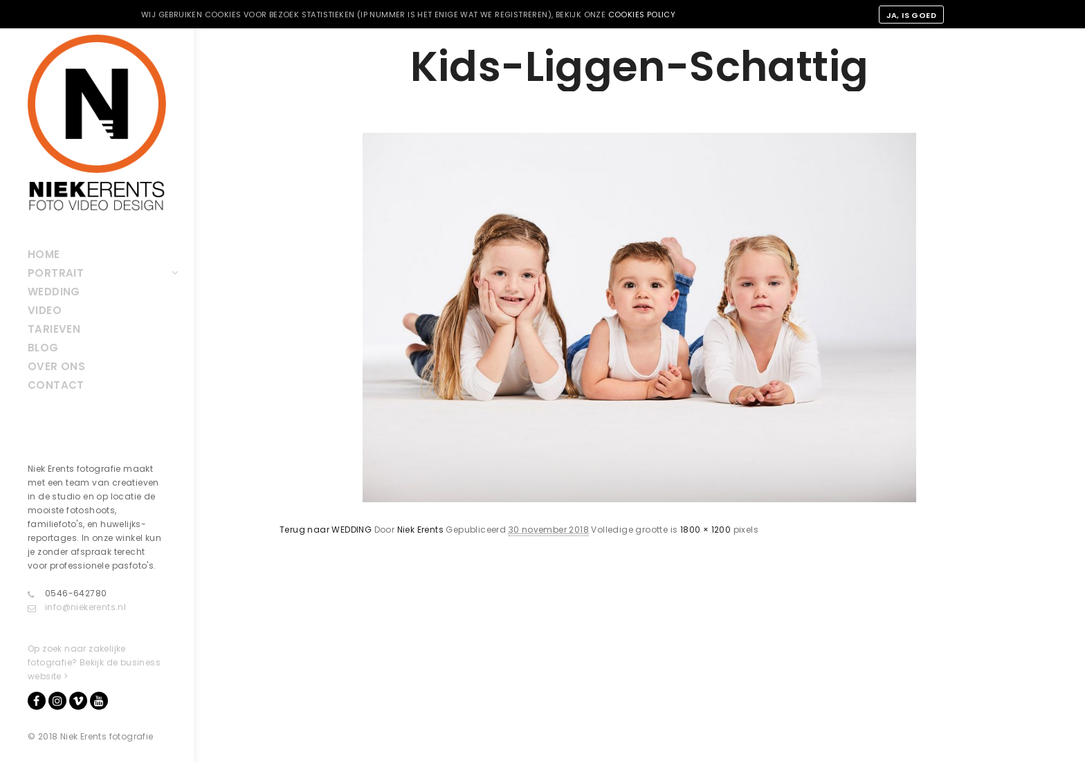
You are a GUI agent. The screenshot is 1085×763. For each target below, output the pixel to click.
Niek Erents (420, 529)
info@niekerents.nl (77, 607)
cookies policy (642, 14)
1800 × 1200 (705, 529)
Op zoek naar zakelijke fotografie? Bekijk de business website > (94, 662)
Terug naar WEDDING (326, 529)
